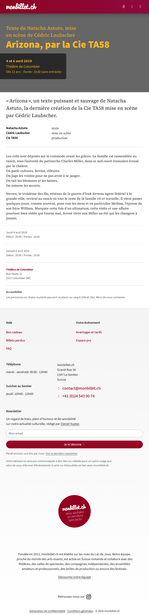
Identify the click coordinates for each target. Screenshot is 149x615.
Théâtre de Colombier (19, 270)
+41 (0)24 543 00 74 (78, 396)
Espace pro (83, 340)
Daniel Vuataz (70, 424)
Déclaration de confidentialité (47, 611)
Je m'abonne (75, 444)
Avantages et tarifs (89, 332)
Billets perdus (15, 340)
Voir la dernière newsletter (61, 454)
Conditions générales (80, 611)
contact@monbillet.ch (81, 388)
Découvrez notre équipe (74, 577)
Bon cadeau (14, 332)
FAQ (9, 348)
